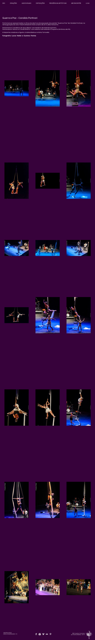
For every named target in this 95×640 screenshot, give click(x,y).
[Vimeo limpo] (43, 634)
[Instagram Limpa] (40, 634)
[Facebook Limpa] (36, 634)
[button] (13, 3)
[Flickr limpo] (47, 634)
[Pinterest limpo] (50, 634)
